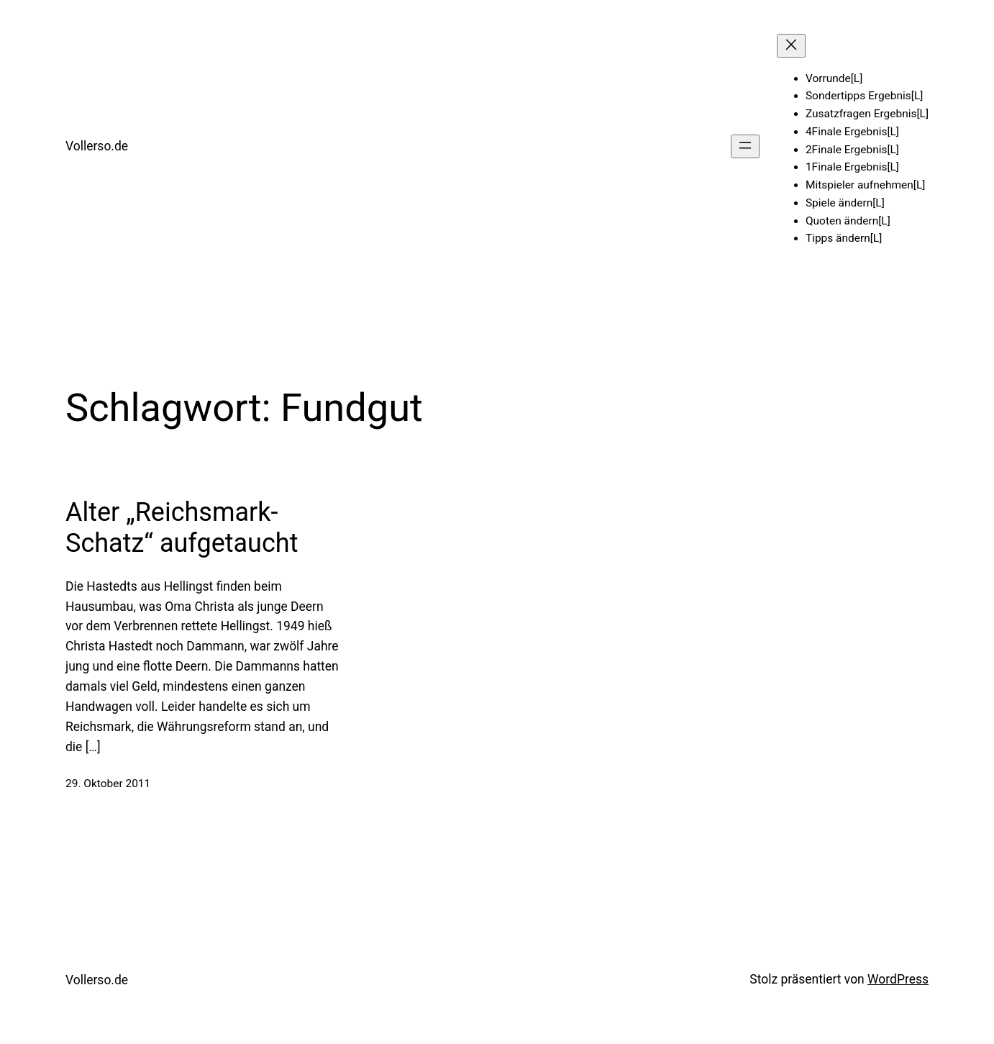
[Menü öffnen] (745, 146)
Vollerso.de (96, 146)
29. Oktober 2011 (107, 783)
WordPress (898, 979)
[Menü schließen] (791, 46)
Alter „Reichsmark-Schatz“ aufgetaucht (181, 527)
